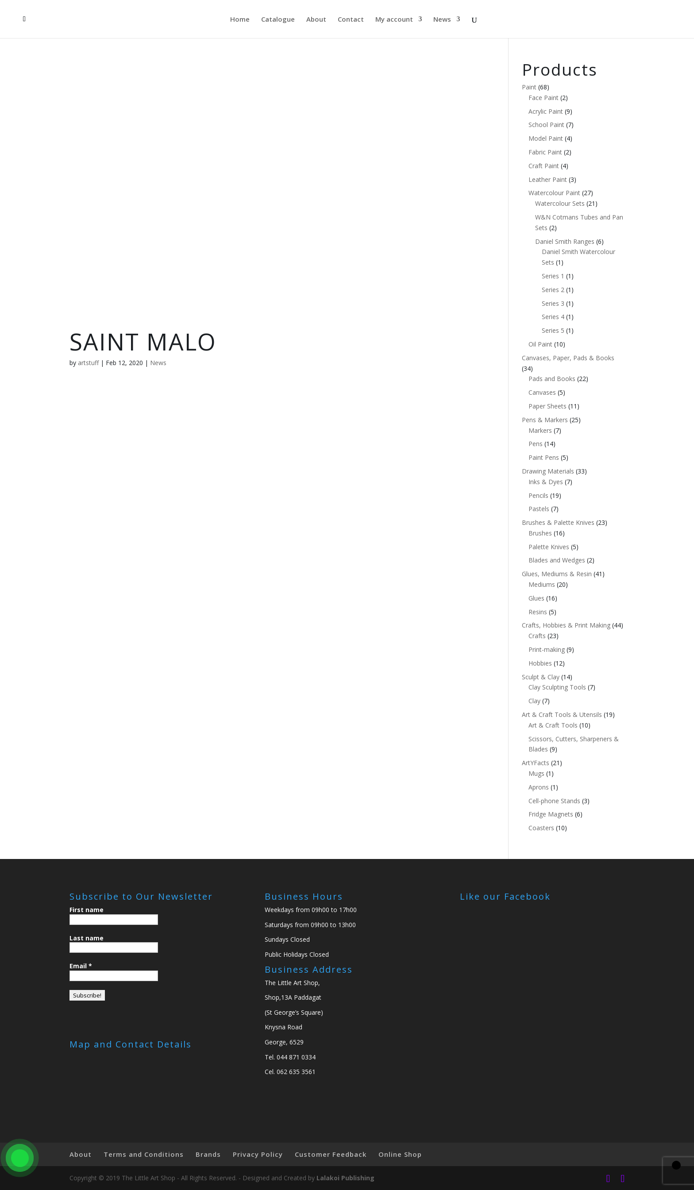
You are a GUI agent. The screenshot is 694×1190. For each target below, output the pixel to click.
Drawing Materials (548, 471)
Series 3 (553, 303)
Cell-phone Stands (554, 801)
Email (80, 966)
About (316, 19)
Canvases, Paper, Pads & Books (568, 358)
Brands (208, 1154)
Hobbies (540, 663)
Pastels (538, 508)
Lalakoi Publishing (345, 1178)
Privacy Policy (258, 1154)
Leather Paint (547, 179)
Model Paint (545, 138)
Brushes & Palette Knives (558, 522)
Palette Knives (548, 547)
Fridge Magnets (550, 814)
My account (394, 19)
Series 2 (553, 289)
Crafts (537, 636)
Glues (536, 598)
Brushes (540, 533)
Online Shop (400, 1154)
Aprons (538, 787)
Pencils (538, 495)
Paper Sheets (547, 406)
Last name (86, 938)
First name (86, 909)
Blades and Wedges (556, 560)
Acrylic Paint (545, 111)
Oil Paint (540, 344)
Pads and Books (551, 378)
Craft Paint (543, 166)
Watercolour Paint (554, 193)
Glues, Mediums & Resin (557, 574)
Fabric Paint (545, 152)
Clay (534, 701)
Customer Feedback (330, 1154)
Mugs (536, 773)
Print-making (546, 649)
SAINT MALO (142, 341)
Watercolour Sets (560, 203)
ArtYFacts (535, 763)
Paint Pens (543, 457)
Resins (537, 612)
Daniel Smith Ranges (564, 241)
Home (240, 19)
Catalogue (278, 19)
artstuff (88, 362)
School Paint (546, 124)
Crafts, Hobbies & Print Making (566, 625)
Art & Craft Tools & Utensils (562, 714)
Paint (529, 87)
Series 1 (553, 276)
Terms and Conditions (144, 1154)
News (442, 19)
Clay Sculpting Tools (557, 687)
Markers (540, 430)
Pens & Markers (545, 420)
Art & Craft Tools (553, 725)
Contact (351, 19)
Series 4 (553, 316)
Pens (535, 443)
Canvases (542, 392)
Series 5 (553, 330)
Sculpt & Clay (540, 677)
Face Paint (543, 97)
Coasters (541, 828)
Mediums (541, 584)
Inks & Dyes (545, 482)
